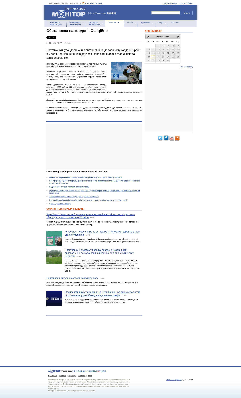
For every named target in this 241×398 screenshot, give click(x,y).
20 (149, 57)
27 (149, 60)
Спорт (160, 23)
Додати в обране (186, 3)
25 (173, 57)
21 (153, 57)
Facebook (98, 3)
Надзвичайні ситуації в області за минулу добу (69, 187)
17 (168, 53)
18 (173, 53)
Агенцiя (68, 43)
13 (149, 53)
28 (153, 60)
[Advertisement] (94, 146)
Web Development (174, 380)
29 (159, 60)
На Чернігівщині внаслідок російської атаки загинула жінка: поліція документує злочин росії (88, 200)
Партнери (72, 376)
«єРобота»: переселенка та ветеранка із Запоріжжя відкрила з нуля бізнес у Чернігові (85, 177)
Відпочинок (145, 23)
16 (163, 53)
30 (163, 60)
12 (178, 49)
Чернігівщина (56, 24)
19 (178, 53)
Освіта (130, 23)
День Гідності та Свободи (60, 204)
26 (178, 57)
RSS (87, 3)
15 (159, 53)
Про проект (52, 376)
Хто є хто (175, 23)
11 (173, 49)
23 (163, 57)
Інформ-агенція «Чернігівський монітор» (70, 12)
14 (153, 53)
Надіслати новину (170, 3)
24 (168, 57)
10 (168, 49)
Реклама (62, 376)
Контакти (81, 376)
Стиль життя (113, 23)
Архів (90, 376)
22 (159, 57)
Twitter (91, 3)
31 (168, 60)
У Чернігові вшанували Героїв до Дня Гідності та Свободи (74, 196)
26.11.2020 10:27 (54, 43)
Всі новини (185, 67)
